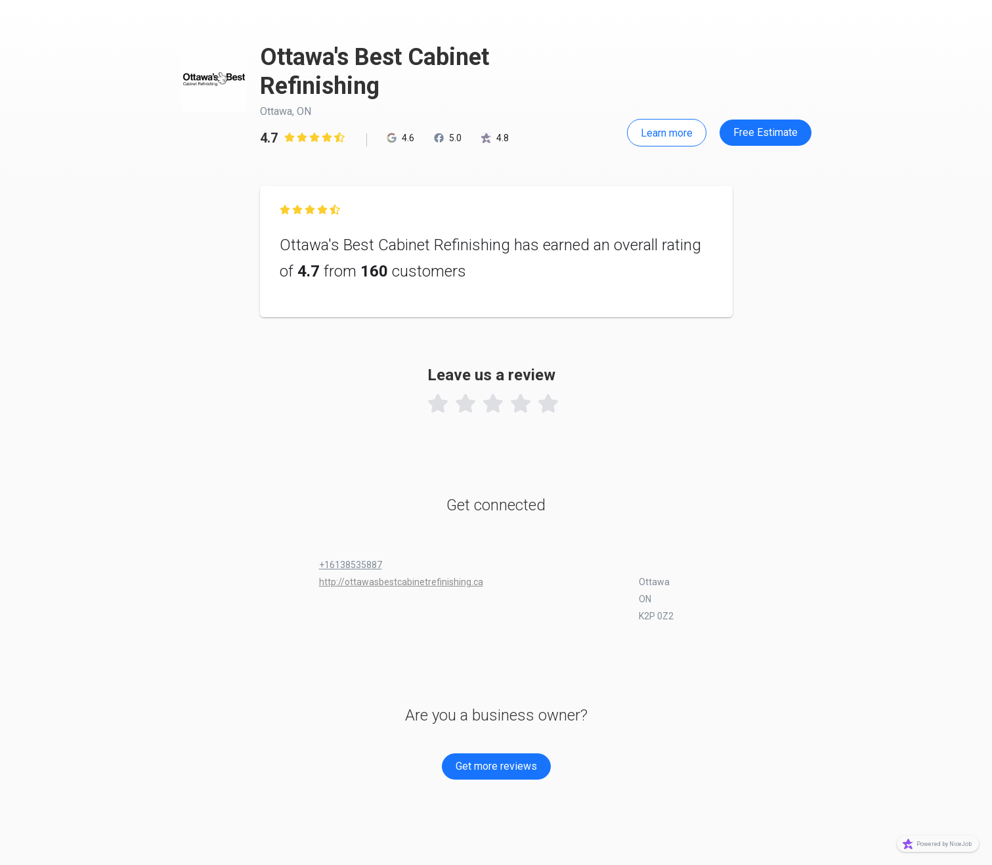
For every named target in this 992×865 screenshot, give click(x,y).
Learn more (667, 133)
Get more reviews (496, 766)
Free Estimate (765, 132)
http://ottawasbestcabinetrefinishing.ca (401, 582)
